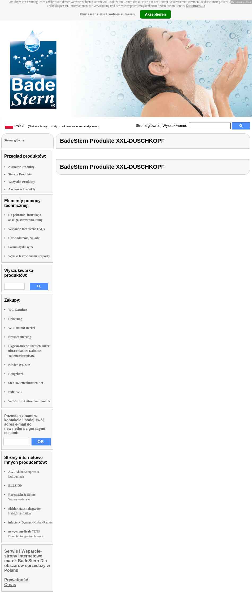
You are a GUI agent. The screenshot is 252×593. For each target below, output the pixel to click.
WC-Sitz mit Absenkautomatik (29, 401)
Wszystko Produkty (21, 182)
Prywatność (16, 580)
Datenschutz (195, 6)
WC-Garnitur (17, 309)
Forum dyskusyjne (21, 247)
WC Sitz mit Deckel (21, 328)
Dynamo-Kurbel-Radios (30, 522)
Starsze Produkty (20, 174)
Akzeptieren (155, 14)
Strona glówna (148, 125)
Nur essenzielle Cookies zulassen (107, 14)
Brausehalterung (19, 337)
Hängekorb (16, 374)
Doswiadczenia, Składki (24, 238)
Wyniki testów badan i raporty (29, 256)
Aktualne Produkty (21, 167)
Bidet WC (15, 392)
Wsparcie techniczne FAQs (26, 229)
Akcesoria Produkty (22, 189)
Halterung (15, 319)
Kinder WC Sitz (19, 365)
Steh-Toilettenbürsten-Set (25, 383)
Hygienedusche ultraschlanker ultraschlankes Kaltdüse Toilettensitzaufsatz (28, 350)
